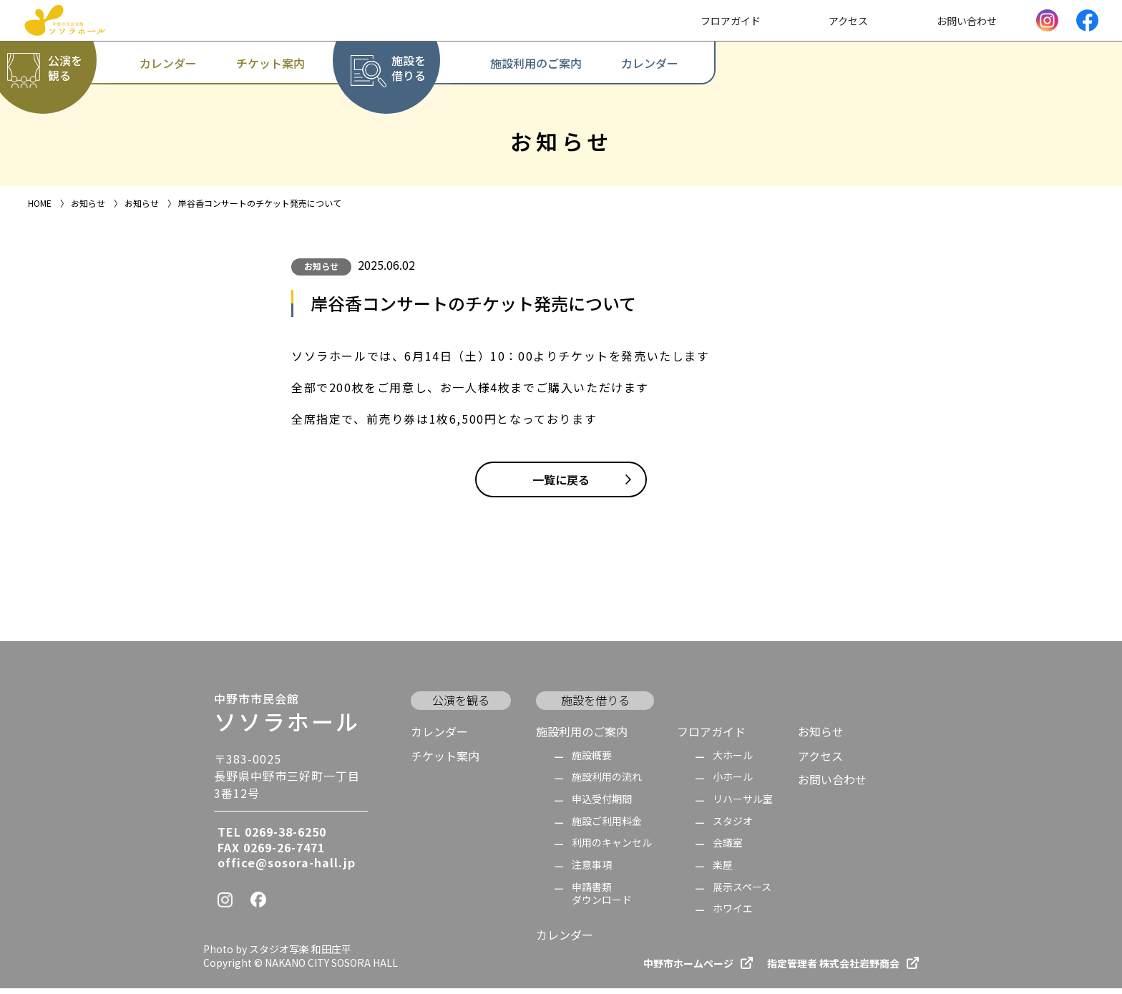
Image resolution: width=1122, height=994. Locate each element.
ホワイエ (733, 914)
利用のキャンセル (612, 848)
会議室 (728, 848)
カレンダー (439, 737)
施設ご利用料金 (607, 827)
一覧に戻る (561, 485)
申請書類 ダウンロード (602, 899)
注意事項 (592, 870)
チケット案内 (445, 761)
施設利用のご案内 (582, 737)
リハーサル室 (743, 805)
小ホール (733, 782)
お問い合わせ (832, 785)
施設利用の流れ (607, 782)
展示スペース (742, 893)
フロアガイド (711, 737)
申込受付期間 (602, 805)
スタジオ (733, 827)
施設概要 (592, 761)
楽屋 (723, 870)
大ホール (733, 761)
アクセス (820, 761)
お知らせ (321, 266)
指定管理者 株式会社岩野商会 (833, 969)
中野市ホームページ (688, 969)
